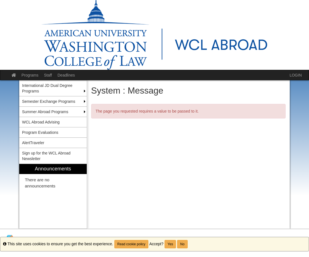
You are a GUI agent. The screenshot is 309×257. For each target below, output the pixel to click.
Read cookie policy (131, 244)
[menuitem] (53, 196)
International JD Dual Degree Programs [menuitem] (47, 88)
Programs (29, 75)
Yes (170, 244)
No (182, 244)
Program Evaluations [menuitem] (40, 132)
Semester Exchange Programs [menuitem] (48, 101)
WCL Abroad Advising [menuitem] (41, 122)
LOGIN (295, 75)
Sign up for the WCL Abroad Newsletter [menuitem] (46, 156)
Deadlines (66, 75)
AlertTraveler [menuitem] (33, 143)
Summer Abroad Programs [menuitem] (45, 112)
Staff (48, 75)
